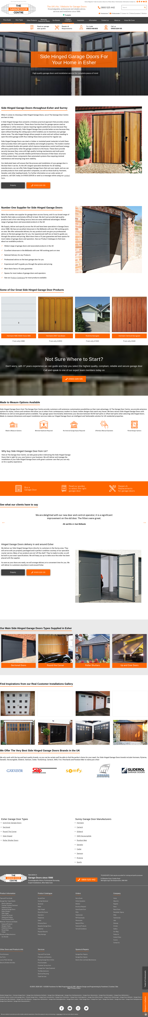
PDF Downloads (80, 918)
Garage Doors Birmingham (106, 995)
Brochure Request (81, 906)
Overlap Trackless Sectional (10, 905)
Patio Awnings (42, 934)
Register (115, 904)
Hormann (80, 823)
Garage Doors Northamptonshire (73, 995)
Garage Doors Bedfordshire (121, 995)
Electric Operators (7, 903)
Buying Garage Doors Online (46, 960)
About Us (116, 901)
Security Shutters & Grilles (7, 962)
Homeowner (103, 13)
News (115, 906)
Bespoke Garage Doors (44, 926)
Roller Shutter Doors (10, 840)
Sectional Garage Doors (8, 909)
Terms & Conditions (81, 929)
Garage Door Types (96, 999)
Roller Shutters (129, 665)
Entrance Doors (42, 923)
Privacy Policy (75, 988)
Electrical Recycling (43, 973)
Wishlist (144, 13)
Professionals (115, 13)
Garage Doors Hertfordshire (40, 999)
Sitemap (115, 923)
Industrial (40, 929)
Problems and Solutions (44, 957)
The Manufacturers (43, 971)
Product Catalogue (18, 278)
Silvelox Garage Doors (32, 997)
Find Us (115, 940)
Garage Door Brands (108, 999)
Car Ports (2, 957)
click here (59, 1014)
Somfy (79, 862)
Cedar (79, 849)
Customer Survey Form (44, 965)
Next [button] (143, 521)
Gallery (115, 929)
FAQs (77, 912)
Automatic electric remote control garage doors (12, 997)
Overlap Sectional (43, 901)
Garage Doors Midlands (126, 997)
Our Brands (5, 937)
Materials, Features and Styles (8, 921)
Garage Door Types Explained (46, 968)
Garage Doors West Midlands (7, 999)
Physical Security (43, 931)
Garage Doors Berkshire (6, 1001)
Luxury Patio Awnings (6, 960)
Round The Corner (10, 832)
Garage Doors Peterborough (111, 997)
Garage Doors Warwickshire (90, 995)
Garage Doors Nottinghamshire (134, 999)
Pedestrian (41, 918)
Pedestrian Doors (7, 907)
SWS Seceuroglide (84, 836)
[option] (74, 518)
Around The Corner (7, 915)
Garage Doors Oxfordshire (62, 997)
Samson (80, 853)
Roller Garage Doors (84, 999)
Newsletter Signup (118, 912)
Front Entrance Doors (8, 919)
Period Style (5, 930)
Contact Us (125, 13)
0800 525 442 (106, 7)
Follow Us (116, 934)
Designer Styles (6, 926)
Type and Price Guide (6, 898)
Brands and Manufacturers (7, 934)
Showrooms (79, 920)
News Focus (116, 909)
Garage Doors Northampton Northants (36, 995)
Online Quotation (135, 13)
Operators (41, 915)
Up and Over (41, 898)
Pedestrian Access (7, 928)
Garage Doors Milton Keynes (95, 997)
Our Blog (115, 931)
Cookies (111, 986)
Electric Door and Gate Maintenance (86, 960)
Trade (145, 979)
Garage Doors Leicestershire (46, 997)
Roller (39, 906)
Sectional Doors (55, 665)
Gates (39, 920)
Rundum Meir (82, 840)
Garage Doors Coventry (140, 997)
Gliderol (80, 832)
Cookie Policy (117, 937)
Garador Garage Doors (6, 995)
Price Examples (42, 962)
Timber (4, 932)
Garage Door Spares (81, 957)
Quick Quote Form (81, 909)
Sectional (6, 827)
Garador (80, 845)
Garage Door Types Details (7, 901)
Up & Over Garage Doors (12, 823)
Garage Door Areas (120, 999)
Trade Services (42, 976)
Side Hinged (18, 665)
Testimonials (79, 915)
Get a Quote (79, 898)
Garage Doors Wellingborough (55, 995)
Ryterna (80, 858)
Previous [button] (3, 521)
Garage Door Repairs (82, 954)
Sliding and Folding (7, 917)
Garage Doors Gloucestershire (21, 1001)
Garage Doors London (72, 999)
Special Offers (80, 923)
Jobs (114, 920)
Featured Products (7, 924)
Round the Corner (92, 665)
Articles (115, 926)
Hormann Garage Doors (19, 995)
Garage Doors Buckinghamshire (57, 999)
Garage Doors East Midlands (24, 999)
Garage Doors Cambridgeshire (78, 997)
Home (115, 898)
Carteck (80, 827)
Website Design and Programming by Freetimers (92, 986)
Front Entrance (4, 954)
